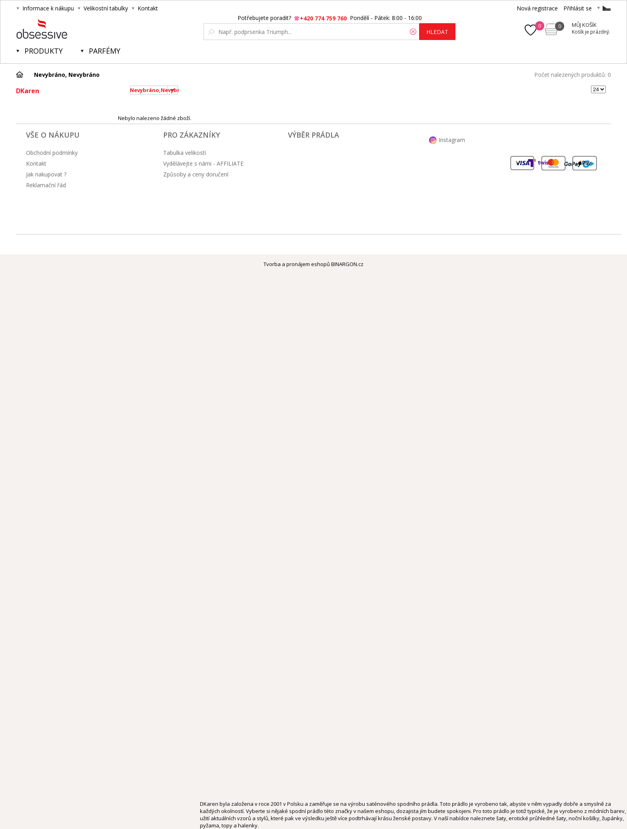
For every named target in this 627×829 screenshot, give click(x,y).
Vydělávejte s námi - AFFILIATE (203, 163)
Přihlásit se (577, 8)
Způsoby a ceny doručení (195, 174)
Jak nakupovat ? (46, 174)
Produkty (43, 51)
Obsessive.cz (75, 29)
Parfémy (104, 51)
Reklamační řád (46, 185)
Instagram (452, 140)
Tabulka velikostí (184, 152)
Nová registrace (537, 8)
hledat (437, 32)
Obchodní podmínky (52, 152)
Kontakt (148, 8)
